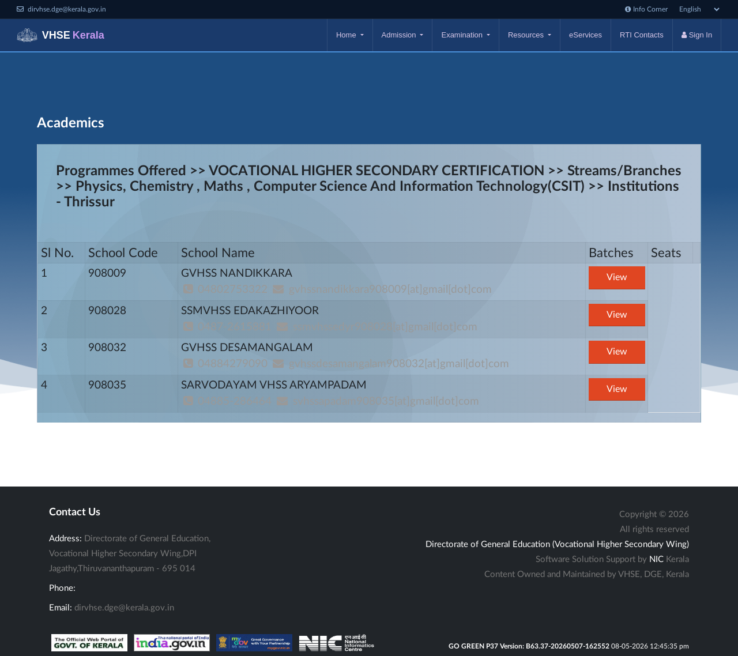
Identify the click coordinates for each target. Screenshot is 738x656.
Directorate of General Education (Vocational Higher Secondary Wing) (557, 544)
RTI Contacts (642, 35)
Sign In (696, 35)
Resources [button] (527, 35)
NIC (656, 559)
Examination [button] (462, 35)
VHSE (60, 35)
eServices (585, 35)
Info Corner (646, 9)
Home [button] (347, 35)
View (617, 277)
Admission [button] (400, 35)
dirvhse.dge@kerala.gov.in (124, 608)
